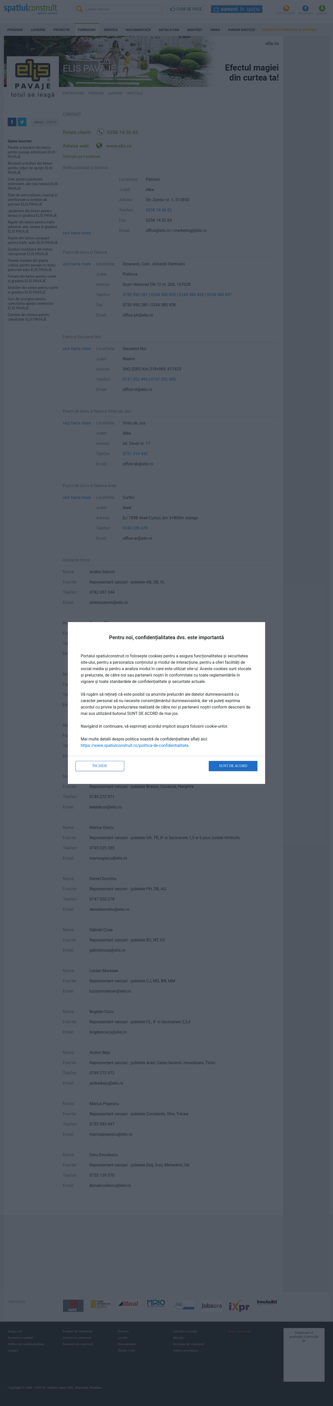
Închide (99, 766)
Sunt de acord (233, 766)
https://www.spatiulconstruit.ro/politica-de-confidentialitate (135, 745)
